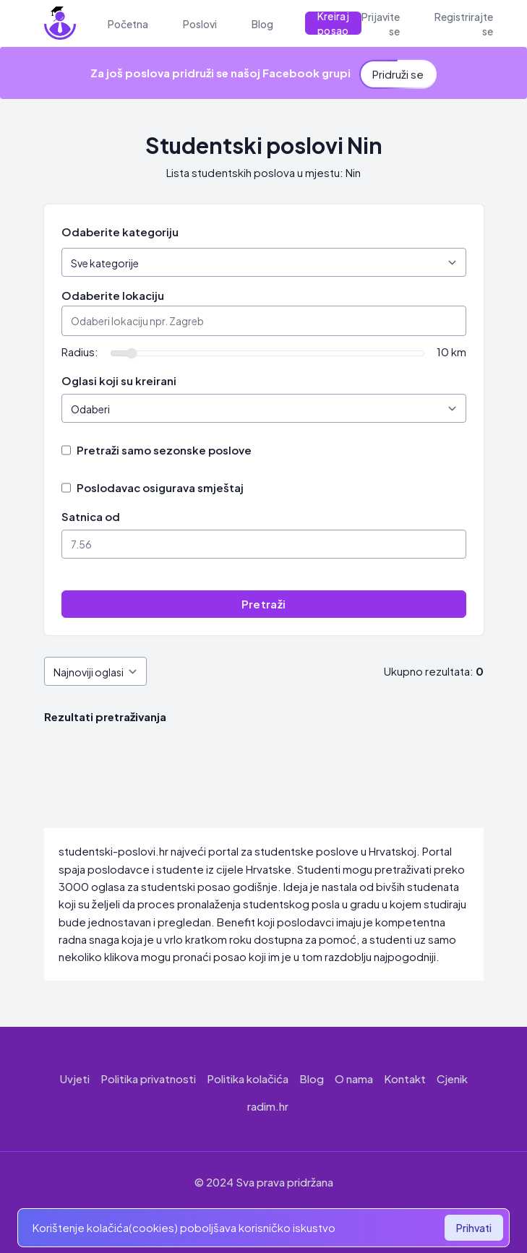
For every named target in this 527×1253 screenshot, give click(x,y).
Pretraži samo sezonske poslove (164, 450)
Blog (311, 1078)
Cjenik (452, 1078)
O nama (354, 1078)
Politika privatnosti (148, 1078)
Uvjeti (75, 1078)
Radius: (79, 351)
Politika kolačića (247, 1078)
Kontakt (405, 1078)
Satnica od (90, 516)
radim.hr (267, 1106)
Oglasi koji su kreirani (118, 380)
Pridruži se (398, 68)
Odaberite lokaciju (112, 295)
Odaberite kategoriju (120, 231)
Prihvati (474, 1227)
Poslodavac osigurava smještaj (160, 487)
